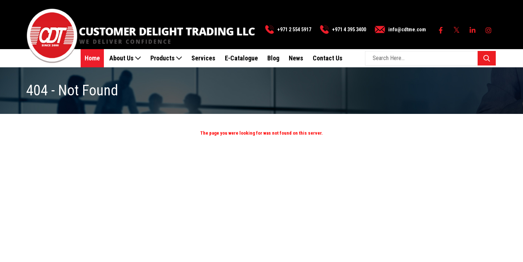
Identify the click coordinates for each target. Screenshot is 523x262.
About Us (125, 58)
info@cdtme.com (407, 29)
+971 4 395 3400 (349, 29)
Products (166, 58)
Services (203, 58)
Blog (273, 58)
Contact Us (327, 58)
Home (92, 58)
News (296, 58)
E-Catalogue (241, 58)
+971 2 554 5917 (294, 29)
